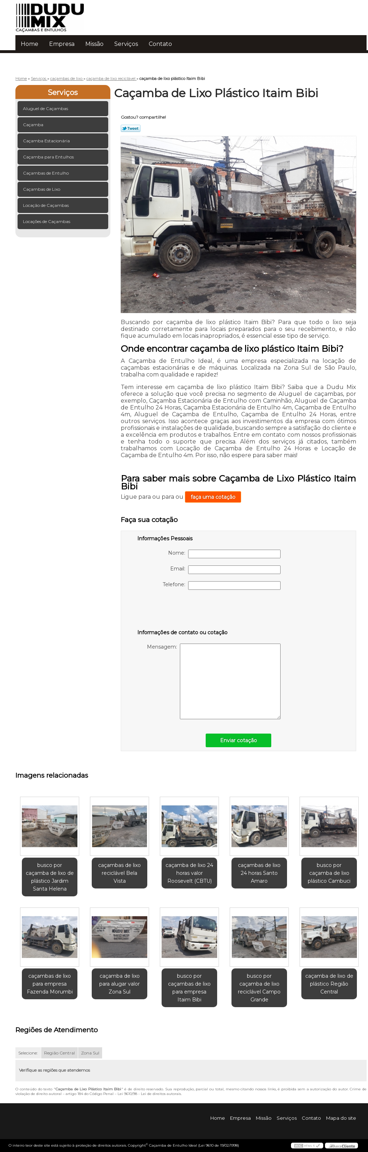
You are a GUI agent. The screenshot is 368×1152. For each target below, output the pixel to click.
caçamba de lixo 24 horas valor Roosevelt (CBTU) (189, 873)
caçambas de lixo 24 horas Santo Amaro (259, 873)
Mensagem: (214, 681)
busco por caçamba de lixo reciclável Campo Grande (259, 988)
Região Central (59, 1053)
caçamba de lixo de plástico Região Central (329, 984)
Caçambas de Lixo (42, 189)
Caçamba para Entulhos (49, 157)
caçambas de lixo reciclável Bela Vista (119, 873)
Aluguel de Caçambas (46, 108)
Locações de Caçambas (47, 221)
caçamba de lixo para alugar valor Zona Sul (119, 984)
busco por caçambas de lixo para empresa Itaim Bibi (189, 988)
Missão (94, 44)
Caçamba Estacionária (47, 140)
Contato (160, 44)
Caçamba (33, 124)
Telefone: (222, 585)
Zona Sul (90, 1053)
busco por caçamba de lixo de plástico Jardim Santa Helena (50, 877)
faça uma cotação (213, 497)
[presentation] (182, 611)
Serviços (126, 44)
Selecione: (28, 1053)
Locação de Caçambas (46, 205)
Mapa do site (341, 1118)
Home (29, 44)
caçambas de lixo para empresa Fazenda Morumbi (50, 984)
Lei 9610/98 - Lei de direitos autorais (149, 1093)
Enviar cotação (238, 740)
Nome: (224, 554)
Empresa (62, 44)
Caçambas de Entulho (46, 173)
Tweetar (130, 128)
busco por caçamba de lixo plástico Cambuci (329, 873)
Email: (225, 569)
